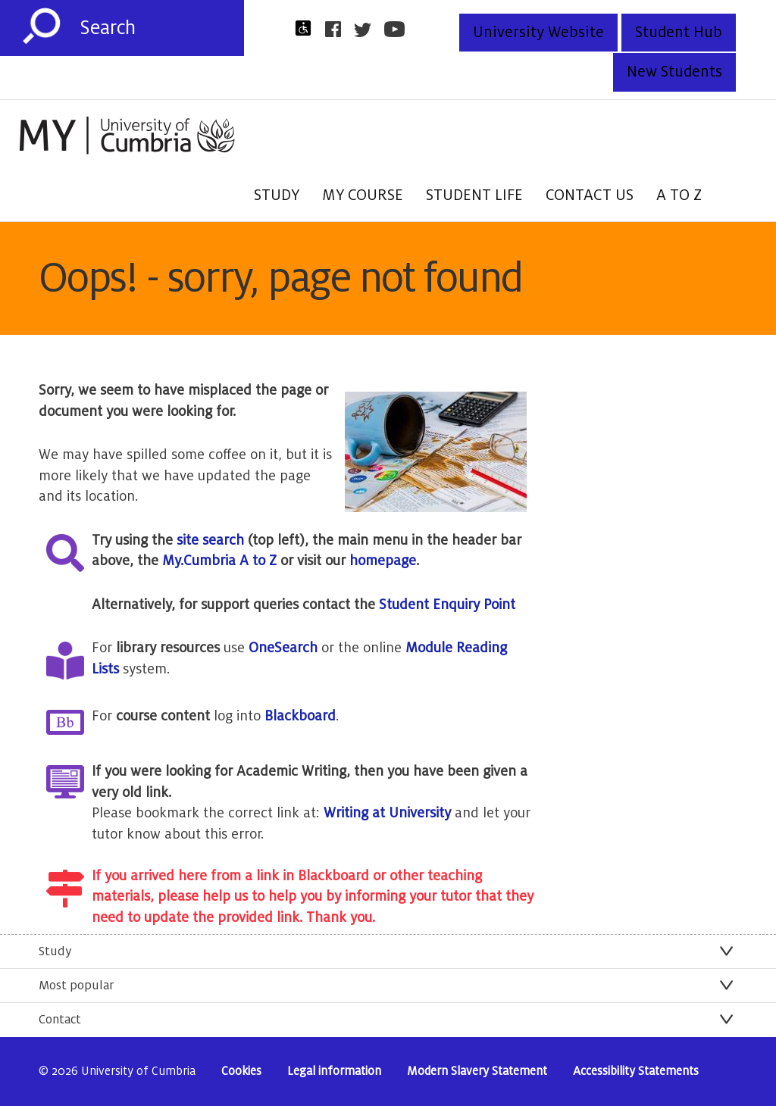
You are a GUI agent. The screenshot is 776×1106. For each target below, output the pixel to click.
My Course (362, 195)
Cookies (241, 1071)
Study (276, 195)
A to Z (679, 195)
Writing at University (387, 812)
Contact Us (590, 195)
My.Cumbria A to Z (219, 560)
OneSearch (283, 647)
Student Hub (678, 32)
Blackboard (300, 715)
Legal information (334, 1071)
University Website (538, 32)
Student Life (474, 195)
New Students (674, 72)
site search (210, 540)
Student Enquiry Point (447, 604)
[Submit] (42, 26)
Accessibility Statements (636, 1071)
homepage (382, 560)
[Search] (162, 28)
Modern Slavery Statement (477, 1071)
